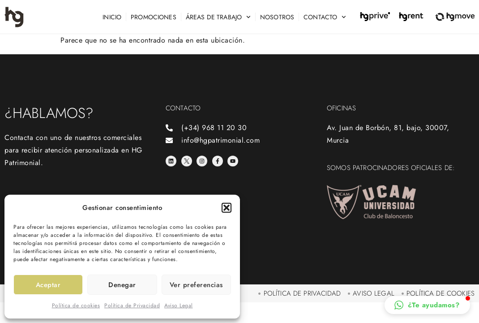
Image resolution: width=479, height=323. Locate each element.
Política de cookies (76, 305)
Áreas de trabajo (218, 17)
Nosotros (277, 17)
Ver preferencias (196, 285)
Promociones (153, 17)
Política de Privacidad (132, 305)
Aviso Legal (178, 305)
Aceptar (48, 285)
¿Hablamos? (49, 113)
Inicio (112, 17)
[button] (226, 207)
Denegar (122, 285)
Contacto (325, 17)
